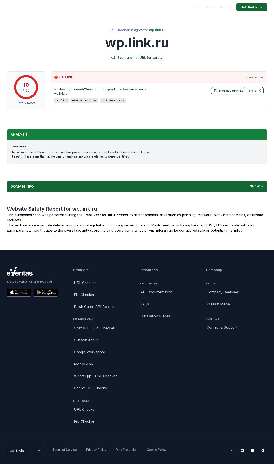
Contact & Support (222, 327)
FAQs (144, 304)
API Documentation (156, 292)
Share (255, 90)
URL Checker (85, 283)
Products (205, 7)
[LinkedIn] (242, 450)
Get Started (252, 7)
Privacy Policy (96, 449)
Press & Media (218, 304)
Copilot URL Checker (91, 388)
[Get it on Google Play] (46, 293)
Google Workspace (89, 352)
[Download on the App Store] (19, 293)
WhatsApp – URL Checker (95, 376)
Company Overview (223, 292)
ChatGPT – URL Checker (94, 328)
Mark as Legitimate (227, 90)
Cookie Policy (157, 449)
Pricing (225, 7)
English (25, 450)
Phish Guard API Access (94, 307)
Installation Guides (155, 316)
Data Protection (126, 449)
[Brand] (32, 271)
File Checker (84, 295)
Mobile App (83, 364)
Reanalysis (254, 77)
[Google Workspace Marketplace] (263, 450)
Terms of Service (64, 449)
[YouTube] (232, 450)
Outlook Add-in (86, 340)
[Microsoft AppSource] (252, 450)
